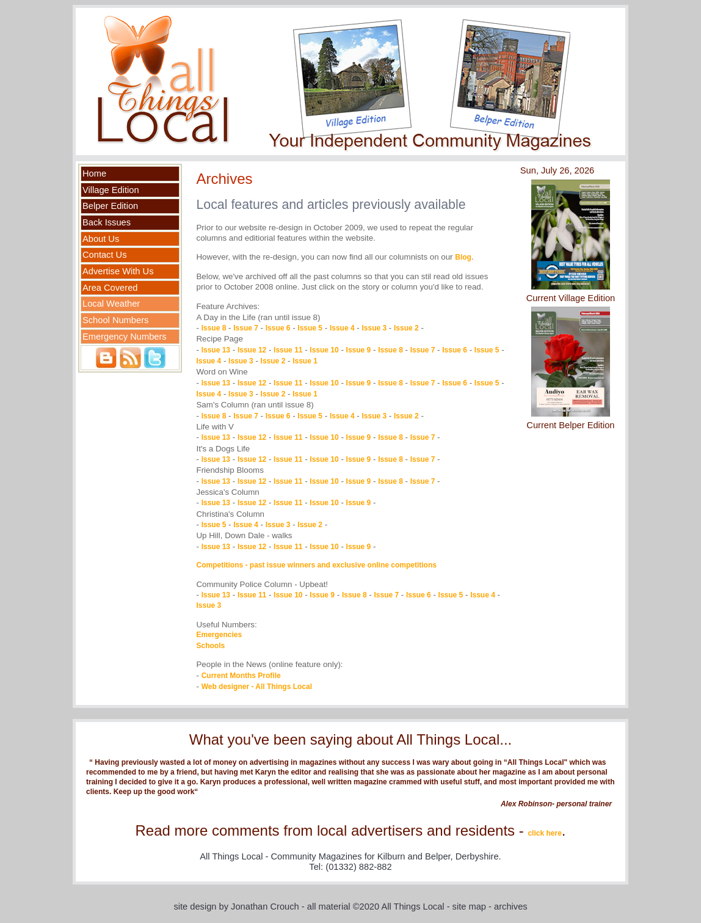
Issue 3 (374, 328)
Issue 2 (406, 328)
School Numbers (115, 320)
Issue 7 (245, 328)
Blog (463, 257)
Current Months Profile (241, 675)
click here (544, 833)
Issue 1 (305, 361)
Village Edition (110, 190)
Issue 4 (342, 328)
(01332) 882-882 (358, 867)
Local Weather (111, 303)
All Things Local (412, 906)
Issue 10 (324, 350)
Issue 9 (358, 350)
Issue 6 (278, 328)
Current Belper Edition (570, 425)
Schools (210, 645)
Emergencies (219, 634)
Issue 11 (288, 350)
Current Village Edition (571, 298)
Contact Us (104, 255)
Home (94, 173)
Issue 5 (309, 328)
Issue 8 (214, 328)
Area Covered (109, 288)
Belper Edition (110, 206)
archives (511, 906)
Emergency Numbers (124, 336)
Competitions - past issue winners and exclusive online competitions (316, 565)
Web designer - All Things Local (257, 686)
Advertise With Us (117, 271)
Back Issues (106, 222)
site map (469, 906)
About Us (100, 239)
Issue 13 (216, 350)
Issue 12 (252, 350)
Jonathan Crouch (265, 906)
